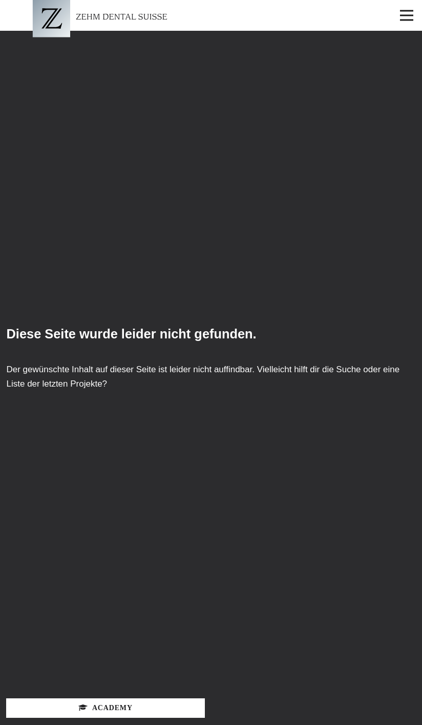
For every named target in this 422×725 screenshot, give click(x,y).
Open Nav (411, 8)
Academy (105, 708)
